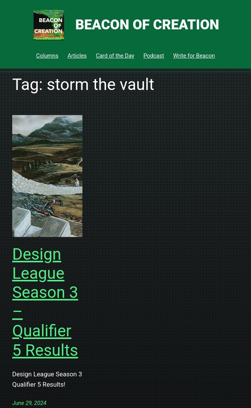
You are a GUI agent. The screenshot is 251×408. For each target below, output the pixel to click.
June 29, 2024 (29, 403)
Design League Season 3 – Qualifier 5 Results (45, 302)
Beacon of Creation (147, 25)
